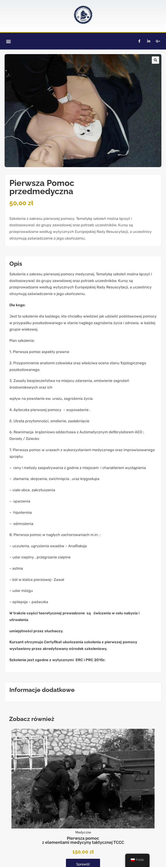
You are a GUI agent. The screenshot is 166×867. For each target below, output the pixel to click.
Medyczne (83, 832)
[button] (8, 41)
